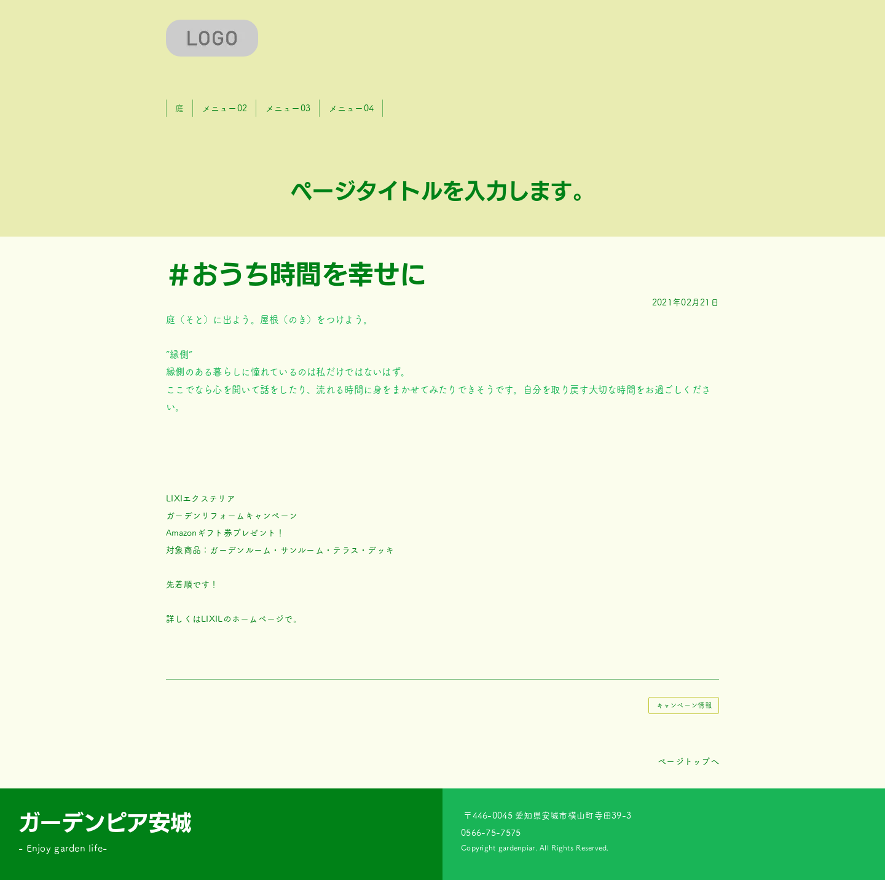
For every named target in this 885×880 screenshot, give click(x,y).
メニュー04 (351, 108)
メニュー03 (288, 108)
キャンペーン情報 (684, 705)
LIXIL (211, 619)
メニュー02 (225, 108)
